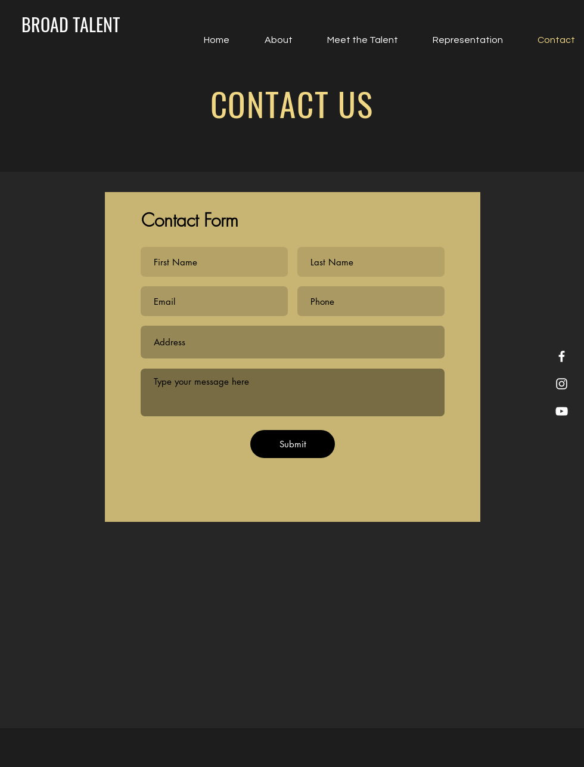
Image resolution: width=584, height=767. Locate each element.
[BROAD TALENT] (70, 24)
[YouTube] (561, 411)
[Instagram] (561, 383)
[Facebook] (561, 356)
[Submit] (292, 444)
